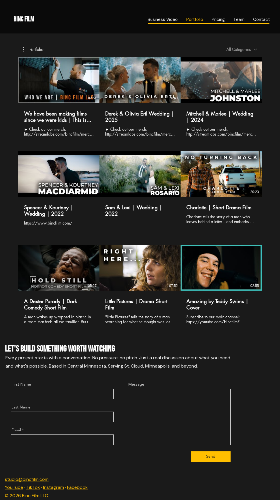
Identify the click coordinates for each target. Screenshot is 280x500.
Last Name (21, 407)
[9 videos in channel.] (140, 191)
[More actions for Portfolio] (33, 49)
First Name (21, 384)
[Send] (211, 456)
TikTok (33, 487)
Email (16, 430)
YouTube (14, 487)
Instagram (53, 487)
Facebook (77, 487)
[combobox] (241, 49)
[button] (33, 49)
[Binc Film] (61, 19)
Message (136, 384)
